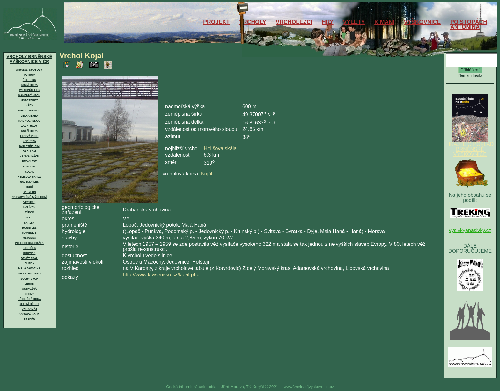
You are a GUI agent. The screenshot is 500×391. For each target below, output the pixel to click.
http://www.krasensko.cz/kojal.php (161, 274)
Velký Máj (29, 309)
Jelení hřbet (29, 304)
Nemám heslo (470, 75)
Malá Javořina (29, 268)
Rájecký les (29, 181)
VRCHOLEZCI (294, 22)
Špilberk (29, 80)
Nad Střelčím (29, 146)
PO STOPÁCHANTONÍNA (468, 24)
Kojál (29, 171)
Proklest (29, 161)
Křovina (29, 253)
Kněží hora (29, 130)
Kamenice (29, 232)
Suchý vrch (29, 278)
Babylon (29, 192)
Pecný (29, 293)
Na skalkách (29, 156)
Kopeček (29, 248)
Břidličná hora (29, 299)
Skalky (29, 222)
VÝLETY (354, 22)
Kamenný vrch (29, 95)
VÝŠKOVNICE (422, 22)
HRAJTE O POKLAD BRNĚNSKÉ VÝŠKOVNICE (470, 147)
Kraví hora (29, 85)
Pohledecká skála (29, 243)
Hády (29, 105)
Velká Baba (29, 115)
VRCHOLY (252, 22)
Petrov (29, 74)
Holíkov (29, 207)
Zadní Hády (29, 125)
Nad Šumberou (29, 110)
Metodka (29, 237)
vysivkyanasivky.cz (470, 230)
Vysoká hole (29, 314)
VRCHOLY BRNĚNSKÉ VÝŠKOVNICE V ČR (29, 59)
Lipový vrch (29, 136)
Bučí (29, 186)
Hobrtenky (29, 100)
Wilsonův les (29, 90)
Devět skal (29, 258)
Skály (29, 217)
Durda (29, 263)
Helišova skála (29, 176)
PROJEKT (216, 22)
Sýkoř (29, 212)
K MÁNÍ (384, 22)
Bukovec (29, 166)
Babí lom (29, 151)
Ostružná (29, 288)
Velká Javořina (29, 273)
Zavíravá (29, 141)
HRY (328, 22)
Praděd (29, 319)
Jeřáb (29, 283)
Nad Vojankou (29, 120)
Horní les (29, 227)
